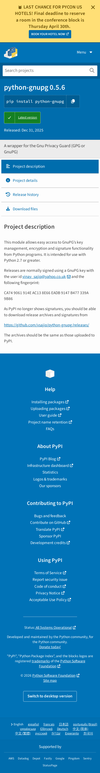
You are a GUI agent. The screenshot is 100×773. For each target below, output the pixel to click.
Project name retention (48, 422)
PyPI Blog (48, 459)
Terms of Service (48, 573)
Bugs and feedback (50, 516)
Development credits (48, 543)
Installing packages (47, 402)
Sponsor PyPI (50, 536)
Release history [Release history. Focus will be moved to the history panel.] (22, 195)
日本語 (64, 724)
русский (41, 733)
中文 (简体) (80, 729)
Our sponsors (50, 486)
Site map (50, 680)
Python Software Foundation (53, 675)
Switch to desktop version (50, 696)
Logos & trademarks (50, 479)
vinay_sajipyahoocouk (44, 276)
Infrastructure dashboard (48, 465)
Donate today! (50, 646)
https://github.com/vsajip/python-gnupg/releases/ (46, 325)
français (48, 724)
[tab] (50, 167)
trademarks (41, 661)
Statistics (50, 472)
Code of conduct (48, 586)
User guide (48, 415)
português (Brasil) (85, 724)
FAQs (50, 429)
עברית (56, 733)
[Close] (93, 7)
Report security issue (50, 579)
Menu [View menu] (85, 52)
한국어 (88, 733)
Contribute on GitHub (48, 522)
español (33, 724)
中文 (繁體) (23, 733)
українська (28, 729)
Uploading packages (48, 409)
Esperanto (72, 733)
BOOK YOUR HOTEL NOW (48, 34)
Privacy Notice (48, 593)
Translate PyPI (48, 529)
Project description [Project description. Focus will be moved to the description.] (25, 166)
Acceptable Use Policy (48, 600)
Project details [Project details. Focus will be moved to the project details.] (21, 180)
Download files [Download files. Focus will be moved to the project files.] (21, 209)
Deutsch (62, 729)
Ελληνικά (46, 729)
